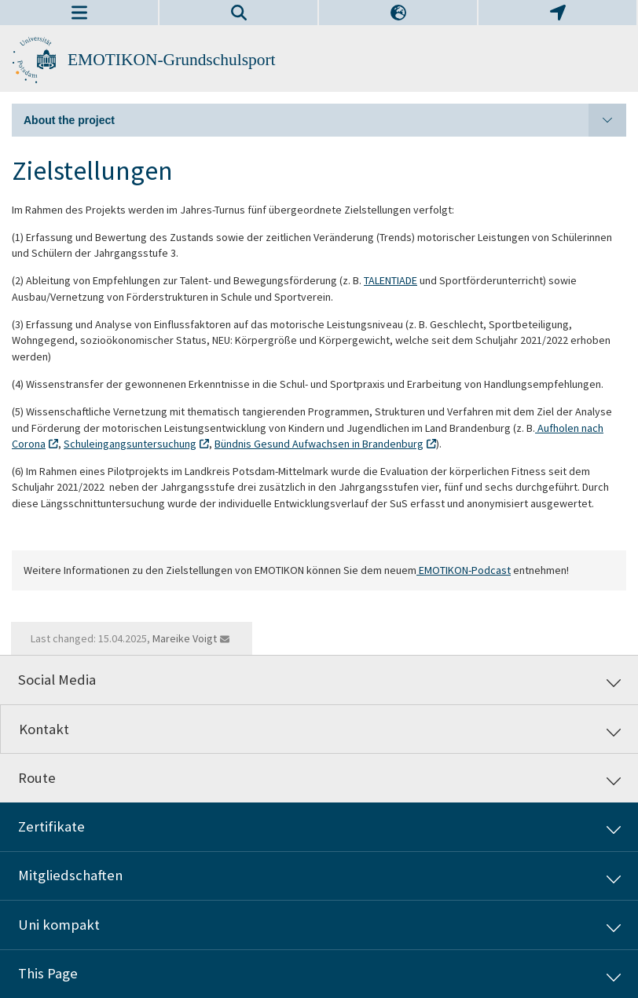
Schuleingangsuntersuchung (130, 444)
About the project (325, 120)
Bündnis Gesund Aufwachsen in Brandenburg (319, 444)
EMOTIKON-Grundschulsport (172, 59)
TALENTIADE (390, 280)
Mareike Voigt (184, 638)
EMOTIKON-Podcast (463, 570)
